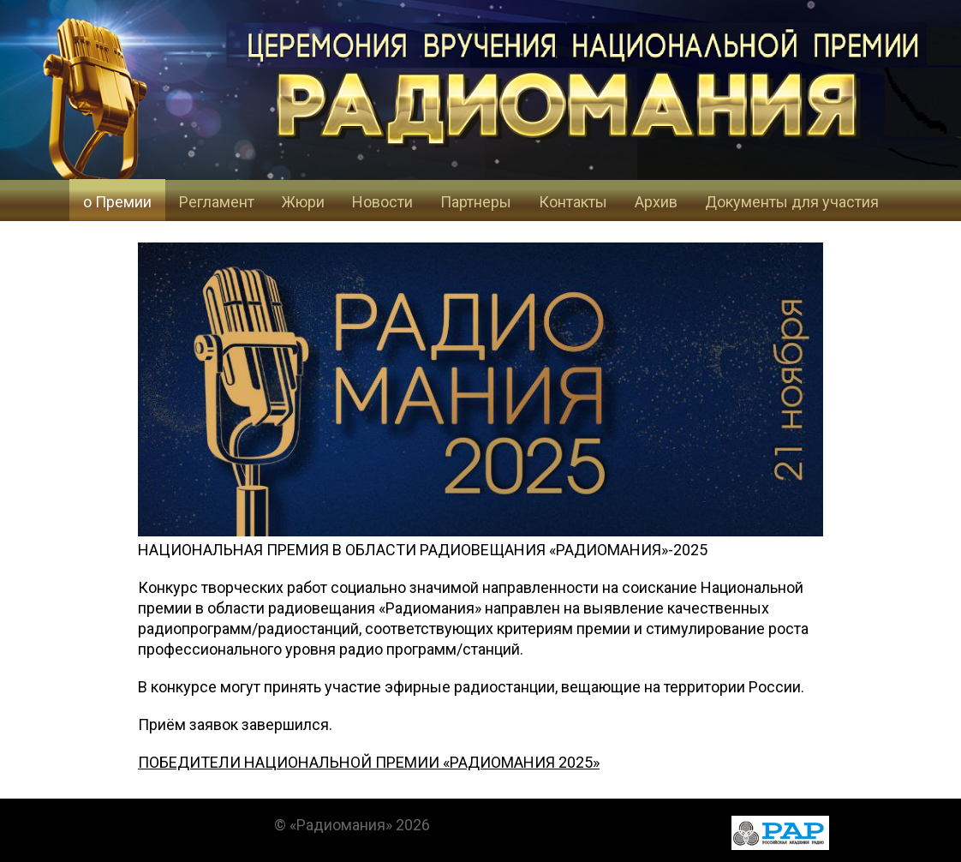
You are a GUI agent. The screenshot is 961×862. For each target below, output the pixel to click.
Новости (382, 202)
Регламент (216, 202)
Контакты (573, 202)
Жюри (303, 202)
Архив (656, 202)
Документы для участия (792, 202)
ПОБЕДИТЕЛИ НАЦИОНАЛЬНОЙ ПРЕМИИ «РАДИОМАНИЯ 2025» (369, 762)
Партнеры (475, 202)
